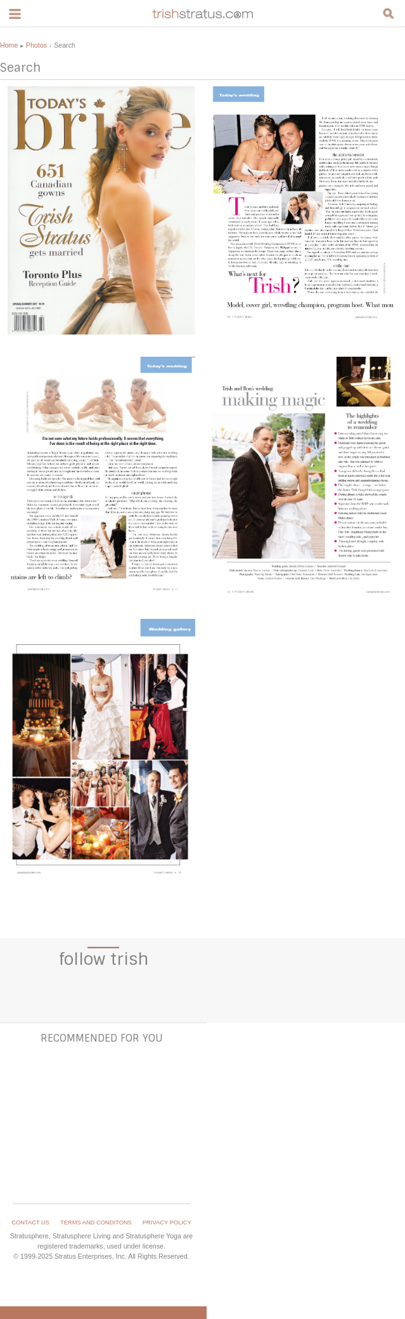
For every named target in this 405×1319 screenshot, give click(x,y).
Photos (36, 45)
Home (9, 45)
